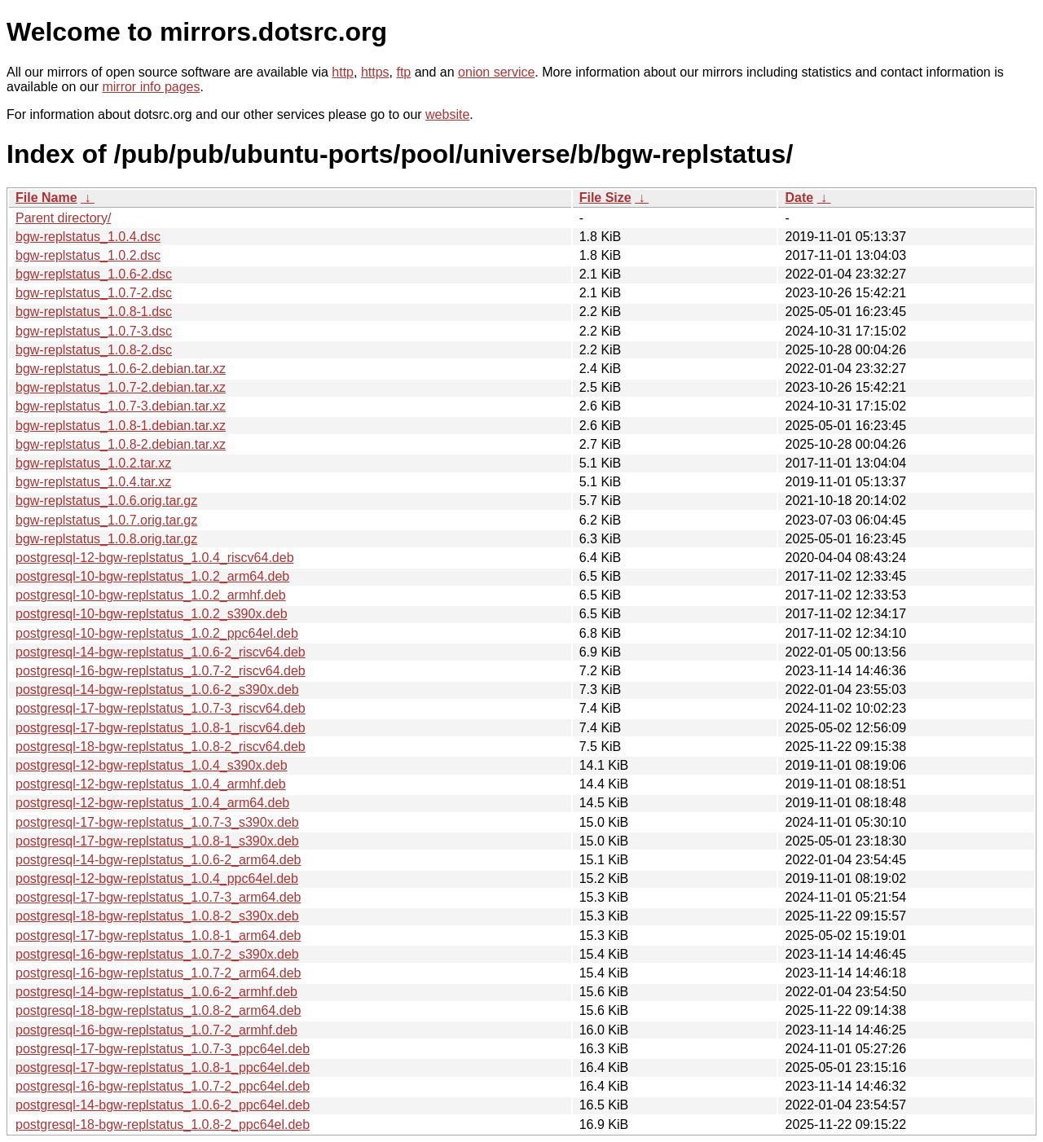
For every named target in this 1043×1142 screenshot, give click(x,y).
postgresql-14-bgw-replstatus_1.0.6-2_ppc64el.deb (162, 1105)
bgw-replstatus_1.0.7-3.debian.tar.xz (120, 406)
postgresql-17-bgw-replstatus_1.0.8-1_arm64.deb (158, 935)
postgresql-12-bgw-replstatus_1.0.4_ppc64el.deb (156, 878)
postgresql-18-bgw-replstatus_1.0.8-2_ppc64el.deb (162, 1124)
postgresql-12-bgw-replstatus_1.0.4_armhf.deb (150, 784)
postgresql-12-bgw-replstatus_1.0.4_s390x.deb (151, 765)
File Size (605, 197)
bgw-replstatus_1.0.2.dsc (88, 255)
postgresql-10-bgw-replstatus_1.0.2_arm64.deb (152, 576)
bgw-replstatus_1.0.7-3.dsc (93, 331)
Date (799, 197)
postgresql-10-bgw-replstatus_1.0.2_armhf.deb (150, 595)
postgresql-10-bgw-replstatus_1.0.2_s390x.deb (151, 614)
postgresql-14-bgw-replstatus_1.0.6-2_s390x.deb (157, 689)
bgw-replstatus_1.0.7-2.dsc (93, 293)
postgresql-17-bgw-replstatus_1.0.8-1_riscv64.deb (160, 728)
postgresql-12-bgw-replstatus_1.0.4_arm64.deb (152, 803)
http (343, 72)
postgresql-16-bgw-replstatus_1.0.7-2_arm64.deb (158, 973)
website (447, 114)
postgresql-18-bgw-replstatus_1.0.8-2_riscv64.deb (160, 746)
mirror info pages (151, 87)
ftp (403, 72)
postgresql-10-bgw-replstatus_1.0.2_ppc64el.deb (156, 633)
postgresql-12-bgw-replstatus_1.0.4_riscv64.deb (154, 557)
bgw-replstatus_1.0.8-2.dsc (93, 350)
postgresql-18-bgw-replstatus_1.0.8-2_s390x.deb (157, 916)
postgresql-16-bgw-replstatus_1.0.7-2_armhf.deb (156, 1030)
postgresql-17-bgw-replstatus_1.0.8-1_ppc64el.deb (162, 1067)
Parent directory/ (63, 218)
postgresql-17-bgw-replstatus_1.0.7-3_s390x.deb (157, 822)
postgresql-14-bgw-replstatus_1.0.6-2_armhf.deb (156, 992)
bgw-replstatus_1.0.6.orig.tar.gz (106, 500)
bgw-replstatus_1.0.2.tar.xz (93, 463)
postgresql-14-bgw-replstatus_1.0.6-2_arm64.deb (158, 860)
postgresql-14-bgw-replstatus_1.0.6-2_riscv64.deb (160, 652)
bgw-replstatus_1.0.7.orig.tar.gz (106, 520)
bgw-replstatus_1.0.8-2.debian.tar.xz (120, 444)
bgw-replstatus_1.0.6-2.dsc (93, 274)
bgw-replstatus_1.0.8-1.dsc (93, 311)
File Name (46, 197)
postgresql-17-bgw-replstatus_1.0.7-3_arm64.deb (158, 897)
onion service (496, 72)
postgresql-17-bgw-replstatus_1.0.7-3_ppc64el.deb (162, 1049)
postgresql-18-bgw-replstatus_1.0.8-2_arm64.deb (158, 1010)
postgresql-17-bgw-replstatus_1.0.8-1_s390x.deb (157, 841)
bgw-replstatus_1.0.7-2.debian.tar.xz (120, 387)
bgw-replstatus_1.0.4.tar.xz (93, 482)
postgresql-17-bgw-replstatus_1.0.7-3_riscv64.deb (160, 708)
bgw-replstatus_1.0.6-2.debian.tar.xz (120, 369)
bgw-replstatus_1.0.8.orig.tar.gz (106, 539)
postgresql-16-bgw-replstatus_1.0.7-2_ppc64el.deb (162, 1086)
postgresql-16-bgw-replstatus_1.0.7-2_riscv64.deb (160, 671)
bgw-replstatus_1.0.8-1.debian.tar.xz (120, 426)
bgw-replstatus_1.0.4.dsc (88, 237)
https (375, 72)
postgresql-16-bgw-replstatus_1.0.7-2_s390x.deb (157, 954)
